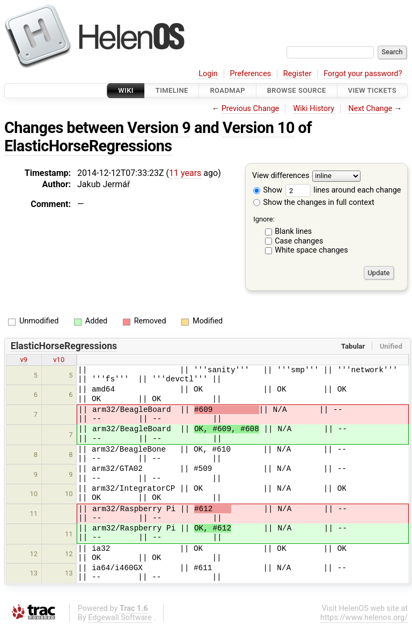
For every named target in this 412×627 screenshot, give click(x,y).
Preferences (250, 73)
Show (267, 190)
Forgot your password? (362, 73)
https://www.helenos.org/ (364, 617)
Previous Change (250, 108)
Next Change (370, 108)
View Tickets (372, 90)
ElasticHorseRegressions (88, 146)
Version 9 (158, 128)
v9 (23, 360)
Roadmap (227, 90)
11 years (185, 173)
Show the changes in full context (313, 202)
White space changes (311, 250)
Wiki (126, 90)
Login (208, 73)
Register (297, 73)
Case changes (299, 241)
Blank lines (293, 231)
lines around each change (343, 190)
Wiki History (313, 108)
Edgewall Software (120, 617)
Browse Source (296, 90)
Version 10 (259, 128)
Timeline (172, 90)
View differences (281, 176)
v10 (58, 360)
